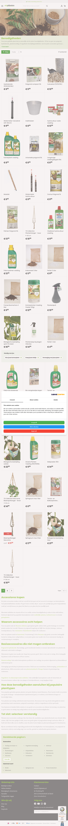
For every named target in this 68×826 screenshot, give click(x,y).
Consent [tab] (12, 400)
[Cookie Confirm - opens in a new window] (57, 394)
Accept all (34, 422)
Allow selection (34, 427)
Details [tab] (56, 400)
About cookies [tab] (34, 400)
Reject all (34, 431)
